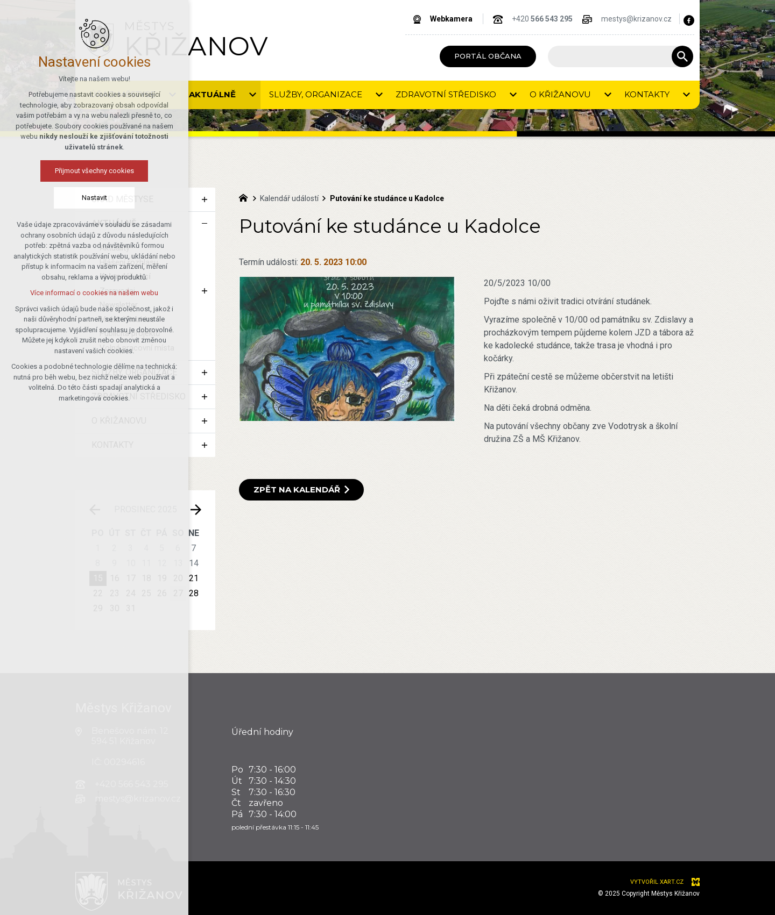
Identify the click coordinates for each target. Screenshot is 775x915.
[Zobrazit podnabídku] (204, 199)
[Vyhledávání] (682, 56)
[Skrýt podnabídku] (204, 223)
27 (178, 593)
